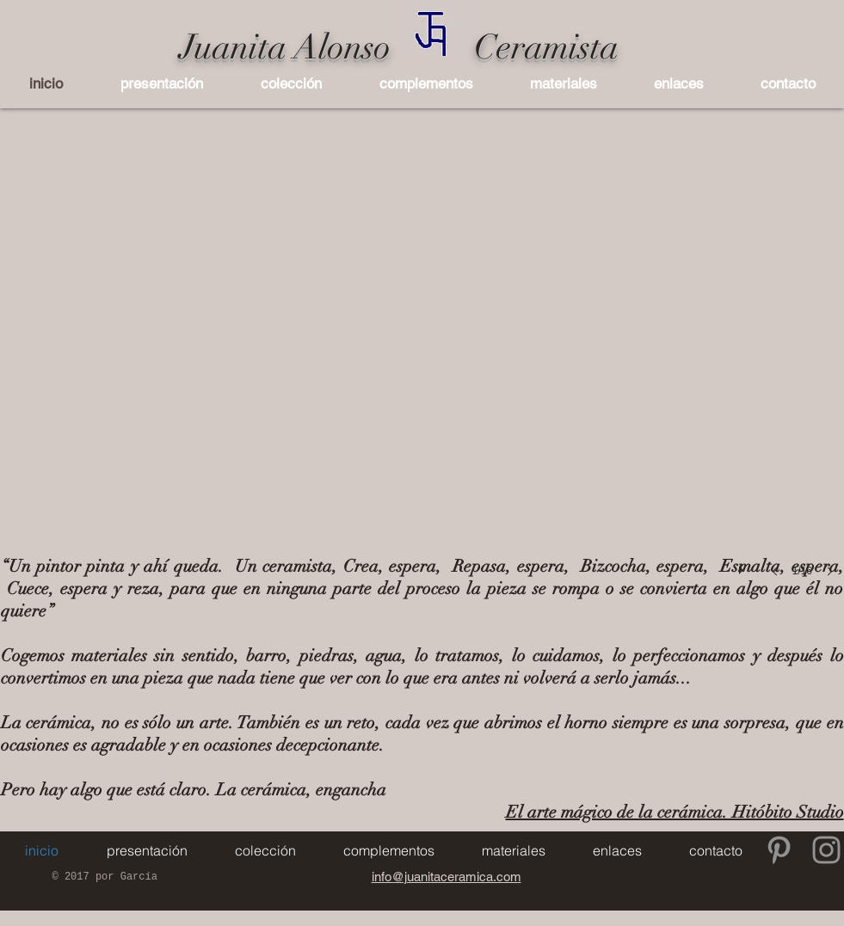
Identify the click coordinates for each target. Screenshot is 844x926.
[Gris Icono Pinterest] (779, 849)
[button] (291, 83)
